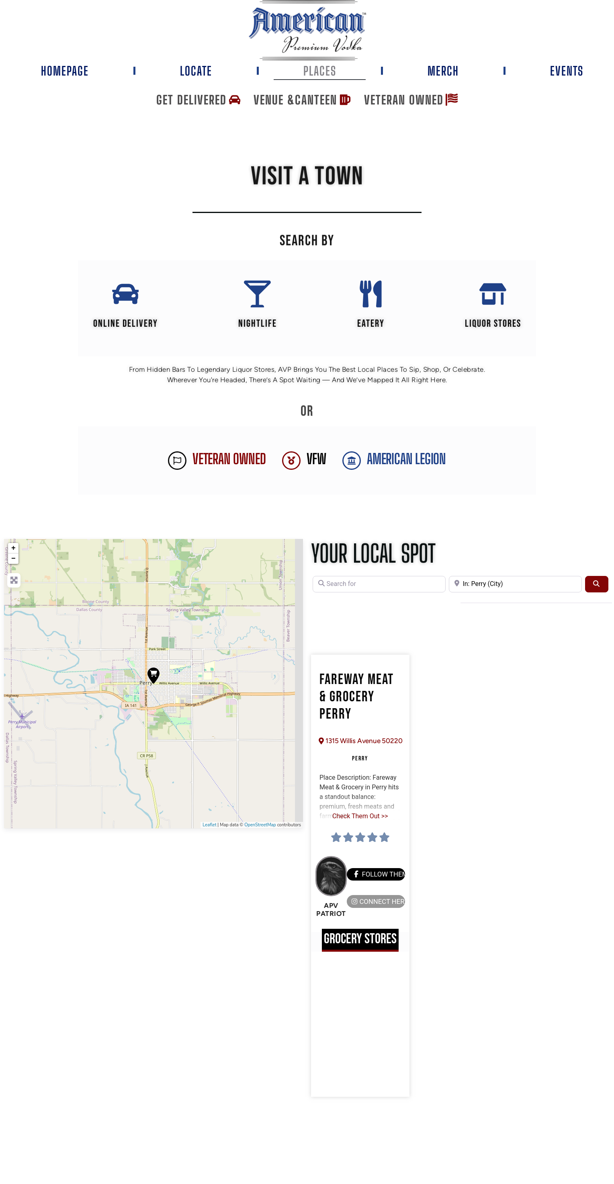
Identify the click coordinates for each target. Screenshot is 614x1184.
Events (566, 71)
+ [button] (13, 549)
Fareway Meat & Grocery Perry (356, 698)
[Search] (596, 585)
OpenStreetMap (260, 826)
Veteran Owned (229, 460)
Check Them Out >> (360, 817)
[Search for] (379, 585)
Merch (443, 71)
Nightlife (257, 325)
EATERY (371, 325)
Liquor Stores (493, 325)
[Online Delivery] (125, 295)
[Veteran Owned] (177, 462)
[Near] (515, 585)
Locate (196, 71)
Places (319, 71)
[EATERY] (371, 295)
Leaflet (209, 826)
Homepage (65, 71)
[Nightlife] (257, 295)
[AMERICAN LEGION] (351, 462)
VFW (316, 460)
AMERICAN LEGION (406, 460)
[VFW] (291, 462)
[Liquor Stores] (493, 295)
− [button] (13, 560)
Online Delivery (125, 325)
